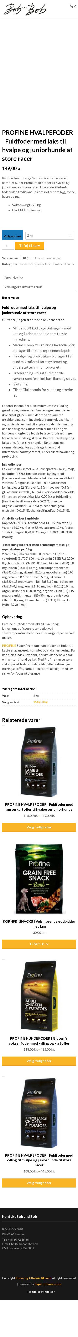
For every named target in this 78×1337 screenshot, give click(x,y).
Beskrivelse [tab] (14, 314)
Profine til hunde (64, 300)
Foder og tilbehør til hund (33, 1314)
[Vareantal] (8, 283)
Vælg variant (12, 273)
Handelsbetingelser (41, 1328)
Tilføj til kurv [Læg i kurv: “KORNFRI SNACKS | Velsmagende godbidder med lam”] (39, 981)
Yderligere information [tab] (23, 323)
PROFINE (9, 682)
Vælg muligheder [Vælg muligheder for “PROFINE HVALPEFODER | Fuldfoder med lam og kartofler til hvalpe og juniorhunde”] (39, 864)
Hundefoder (27, 300)
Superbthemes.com (48, 1320)
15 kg (37, 738)
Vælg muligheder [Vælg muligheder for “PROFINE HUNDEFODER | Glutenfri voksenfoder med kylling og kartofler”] (39, 1098)
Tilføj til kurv (29, 282)
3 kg (45, 738)
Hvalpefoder (44, 300)
